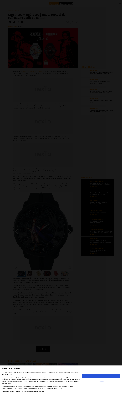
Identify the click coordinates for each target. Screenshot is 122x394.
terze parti (28, 378)
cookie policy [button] (8, 374)
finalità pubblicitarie (12, 381)
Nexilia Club (101, 381)
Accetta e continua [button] (101, 376)
